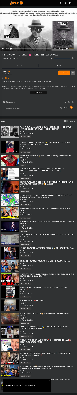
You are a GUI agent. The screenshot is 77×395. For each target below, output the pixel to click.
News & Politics (25, 136)
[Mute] (67, 49)
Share (20, 65)
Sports (23, 165)
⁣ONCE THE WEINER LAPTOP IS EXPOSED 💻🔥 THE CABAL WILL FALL (47, 248)
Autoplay (72, 121)
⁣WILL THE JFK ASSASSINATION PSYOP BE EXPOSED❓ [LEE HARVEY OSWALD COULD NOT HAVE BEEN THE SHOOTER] (46, 128)
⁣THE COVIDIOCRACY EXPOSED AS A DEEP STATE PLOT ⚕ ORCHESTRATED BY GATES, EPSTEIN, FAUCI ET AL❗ (42, 170)
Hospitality (24, 199)
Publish (68, 107)
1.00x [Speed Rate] (59, 48)
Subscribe (64, 73)
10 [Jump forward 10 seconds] (62, 48)
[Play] (3, 49)
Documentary (25, 191)
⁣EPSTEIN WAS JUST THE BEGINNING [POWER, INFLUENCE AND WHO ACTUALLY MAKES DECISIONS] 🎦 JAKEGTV (46, 183)
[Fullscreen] (74, 49)
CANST (6, 72)
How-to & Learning (26, 336)
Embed (57, 65)
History (7, 78)
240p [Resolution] (70, 48)
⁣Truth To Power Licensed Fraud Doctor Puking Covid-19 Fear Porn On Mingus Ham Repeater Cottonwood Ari (46, 196)
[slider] (31, 48)
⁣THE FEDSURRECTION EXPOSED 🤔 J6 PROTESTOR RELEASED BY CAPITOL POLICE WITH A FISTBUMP (45, 143)
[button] (71, 3)
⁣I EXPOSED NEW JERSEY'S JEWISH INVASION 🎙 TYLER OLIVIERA (45, 261)
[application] (38, 29)
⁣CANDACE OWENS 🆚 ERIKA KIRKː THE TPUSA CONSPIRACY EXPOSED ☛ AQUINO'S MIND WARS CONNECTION (47, 367)
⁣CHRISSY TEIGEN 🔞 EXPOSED (31, 300)
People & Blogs (25, 269)
